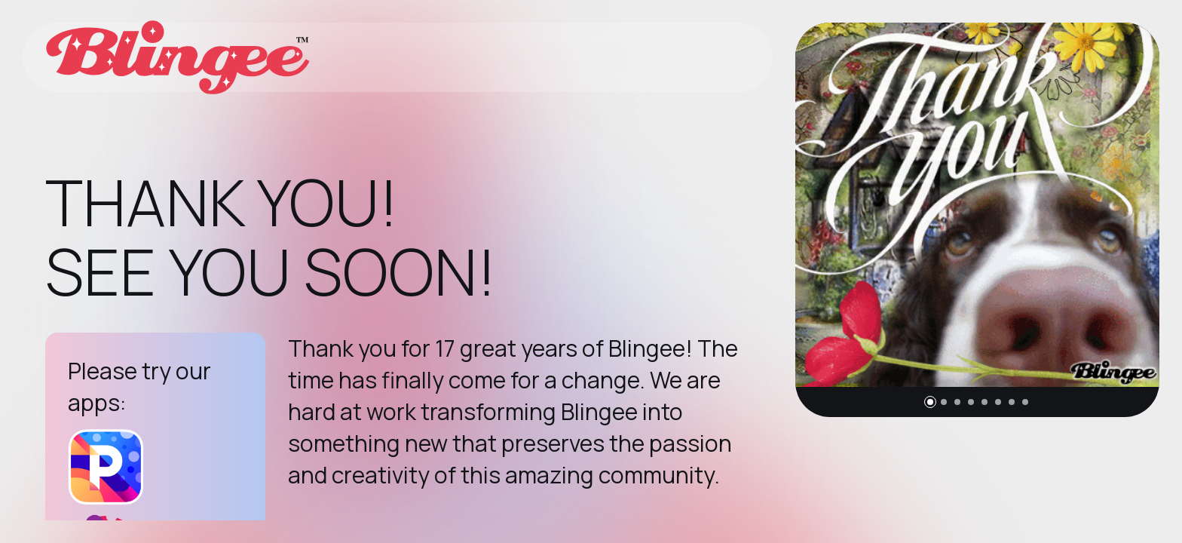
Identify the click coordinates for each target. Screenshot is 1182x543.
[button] (930, 402)
